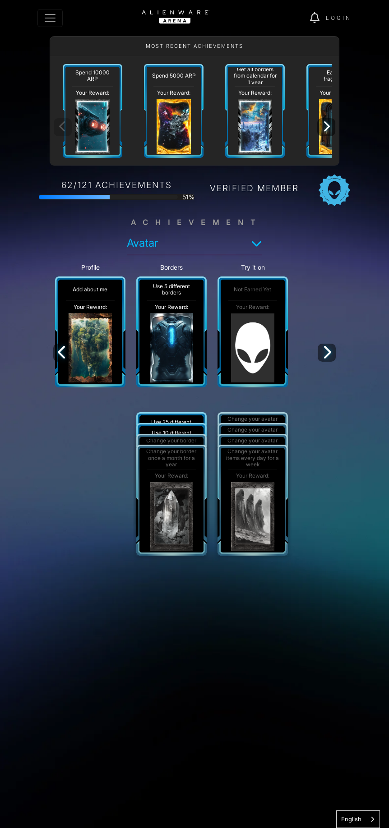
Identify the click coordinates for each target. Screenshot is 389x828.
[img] (318, 18)
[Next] (326, 127)
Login (339, 17)
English (351, 819)
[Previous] (62, 353)
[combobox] (358, 819)
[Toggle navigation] (50, 18)
